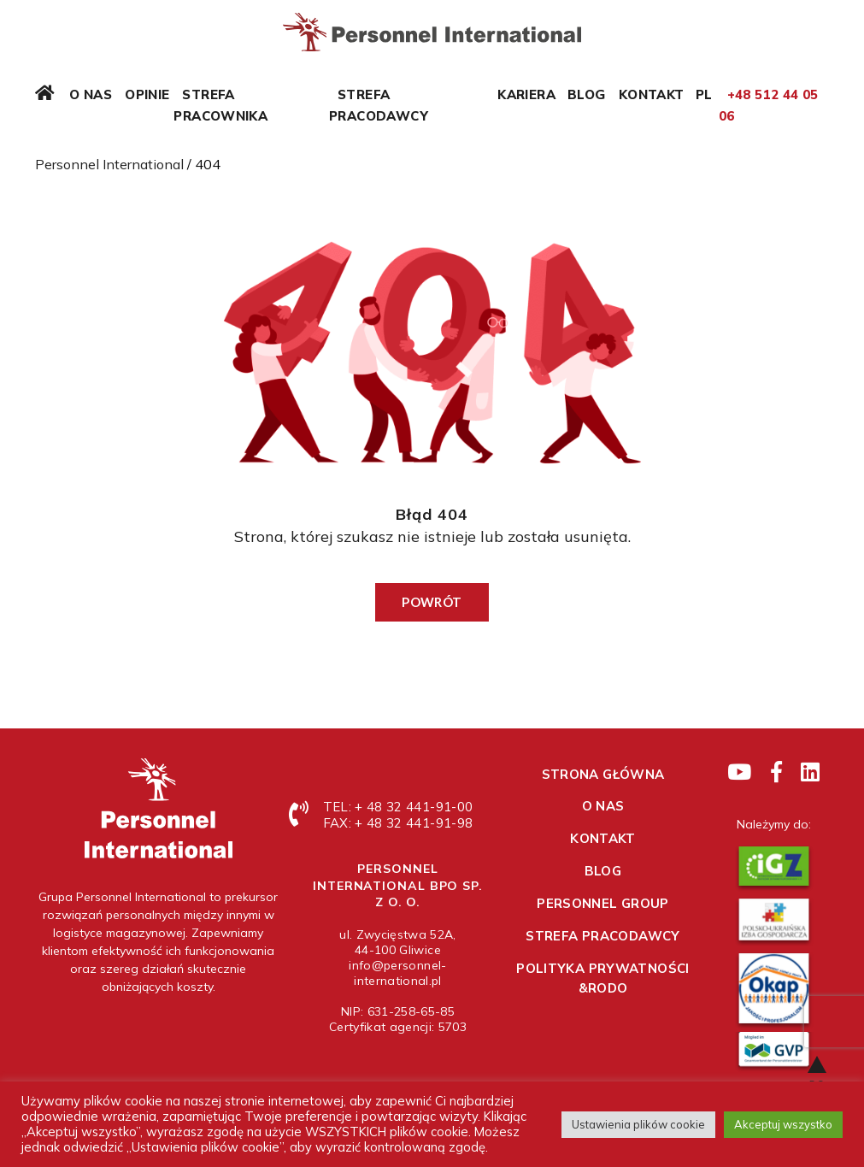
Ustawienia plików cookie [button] (638, 1124)
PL (704, 94)
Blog (586, 94)
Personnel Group (603, 903)
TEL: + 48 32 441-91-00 (398, 807)
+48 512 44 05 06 (769, 105)
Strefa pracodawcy (378, 105)
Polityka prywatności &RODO (603, 978)
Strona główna (603, 774)
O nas (90, 94)
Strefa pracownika (220, 105)
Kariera (526, 94)
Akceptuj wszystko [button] (783, 1124)
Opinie (147, 94)
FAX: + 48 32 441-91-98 (398, 823)
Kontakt (652, 94)
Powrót (431, 602)
